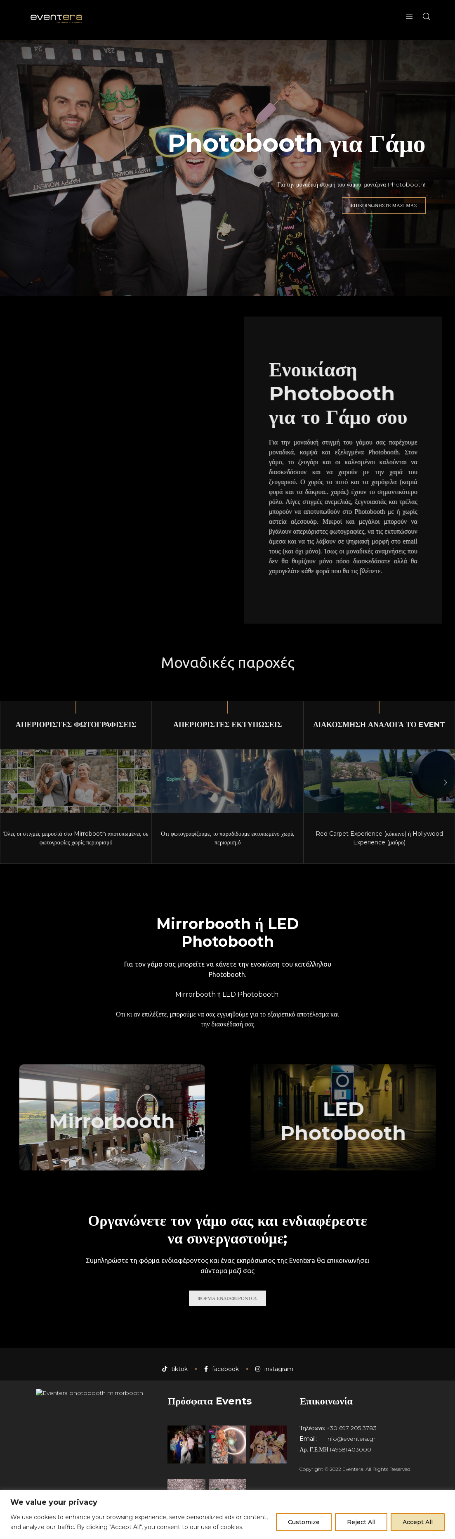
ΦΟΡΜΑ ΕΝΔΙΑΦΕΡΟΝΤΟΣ (227, 1298)
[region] (227, 1514)
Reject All (361, 1522)
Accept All (418, 1522)
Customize (304, 1522)
